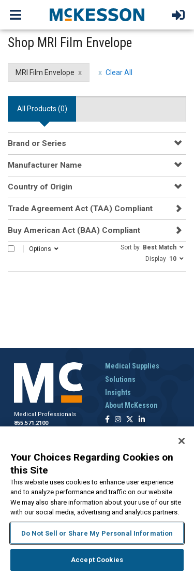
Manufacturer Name (45, 165)
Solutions (120, 379)
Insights (118, 392)
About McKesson (131, 405)
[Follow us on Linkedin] (142, 420)
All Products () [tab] (42, 109)
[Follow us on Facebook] (107, 420)
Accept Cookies (97, 560)
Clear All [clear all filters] (119, 72)
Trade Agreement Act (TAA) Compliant (80, 208)
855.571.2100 (31, 423)
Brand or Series (37, 143)
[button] (152, 247)
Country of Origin (40, 186)
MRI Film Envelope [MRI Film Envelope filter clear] (45, 72)
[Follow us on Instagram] (118, 420)
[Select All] (11, 248)
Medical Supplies (132, 366)
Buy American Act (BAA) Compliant (74, 230)
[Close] (181, 441)
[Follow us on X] (129, 420)
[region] (97, 501)
